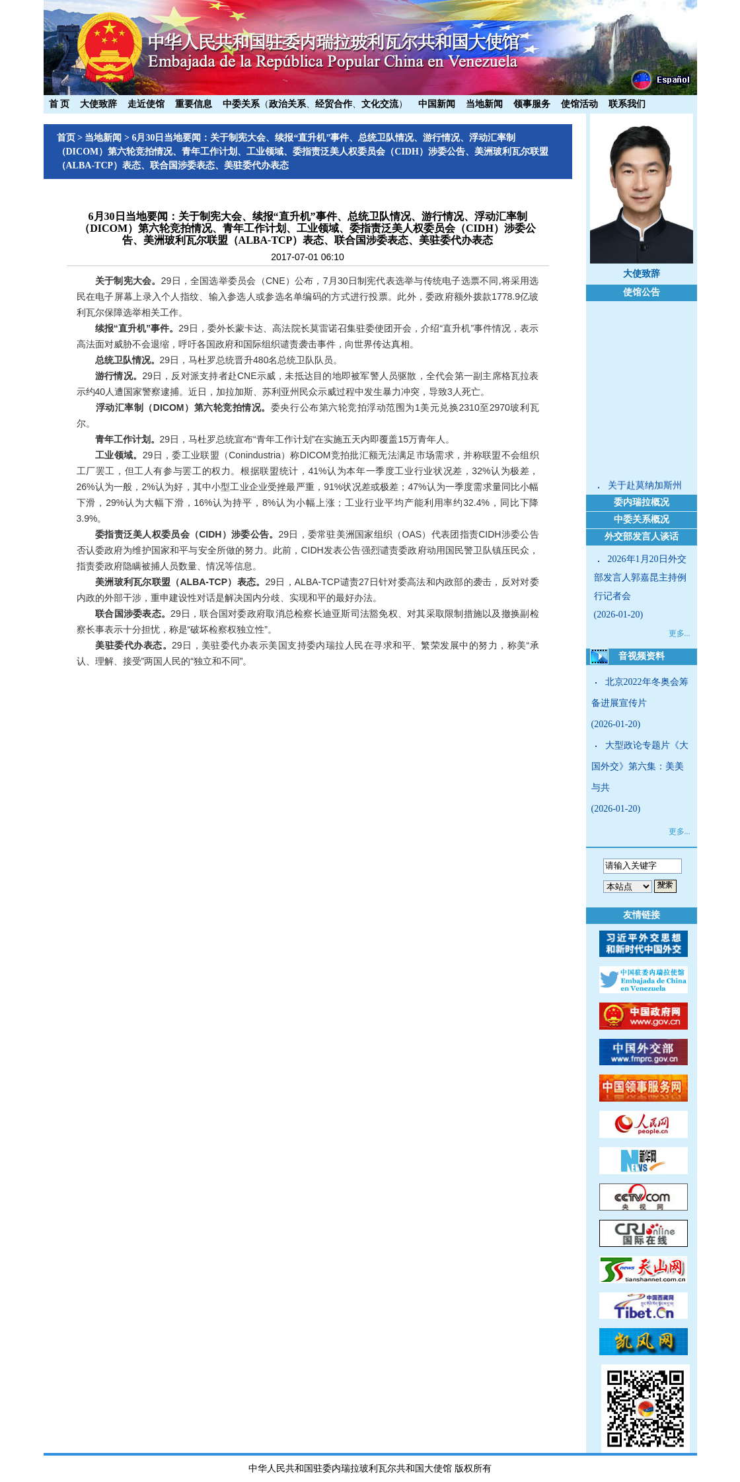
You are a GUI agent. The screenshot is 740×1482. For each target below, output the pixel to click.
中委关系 (241, 104)
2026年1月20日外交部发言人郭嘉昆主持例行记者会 (640, 577)
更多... (679, 633)
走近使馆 (146, 104)
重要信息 (193, 104)
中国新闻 (436, 104)
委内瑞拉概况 (641, 502)
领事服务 (531, 104)
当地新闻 (484, 104)
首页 (66, 138)
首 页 (59, 104)
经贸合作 (333, 104)
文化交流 (379, 104)
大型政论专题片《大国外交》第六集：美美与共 (639, 766)
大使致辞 (98, 104)
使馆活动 (579, 104)
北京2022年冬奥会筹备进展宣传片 (639, 692)
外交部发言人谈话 (642, 537)
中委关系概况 (641, 519)
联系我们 (627, 104)
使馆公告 (641, 292)
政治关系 (287, 104)
